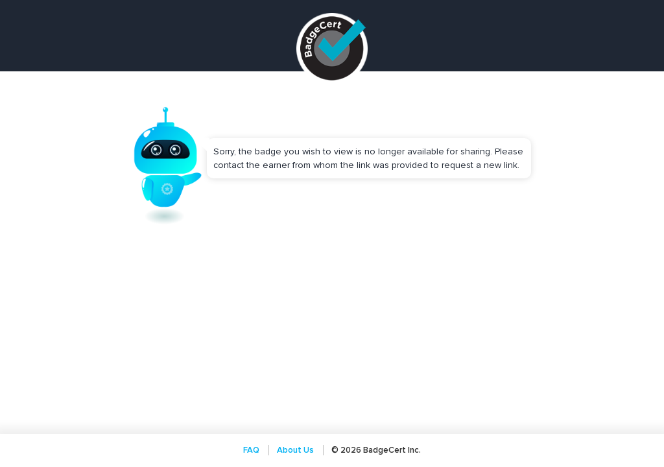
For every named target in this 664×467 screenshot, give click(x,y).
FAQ (251, 450)
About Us (295, 450)
